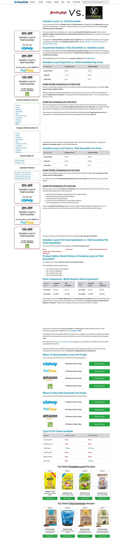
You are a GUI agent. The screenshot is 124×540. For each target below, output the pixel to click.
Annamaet (19, 118)
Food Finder (76, 2)
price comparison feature (65, 342)
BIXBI (17, 124)
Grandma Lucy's (20, 163)
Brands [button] (32, 2)
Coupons (48, 2)
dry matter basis (89, 58)
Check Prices (99, 364)
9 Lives (18, 105)
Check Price (50, 498)
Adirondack (19, 111)
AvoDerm (18, 122)
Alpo (17, 114)
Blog (62, 2)
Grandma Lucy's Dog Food (23, 172)
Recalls (56, 2)
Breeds (41, 2)
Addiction (18, 109)
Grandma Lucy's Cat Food (23, 175)
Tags (68, 2)
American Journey (21, 116)
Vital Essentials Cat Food (22, 179)
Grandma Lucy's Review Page (93, 42)
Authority (18, 120)
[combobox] (94, 2)
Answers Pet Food (21, 148)
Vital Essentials (19, 161)
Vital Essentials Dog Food (23, 177)
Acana (17, 107)
